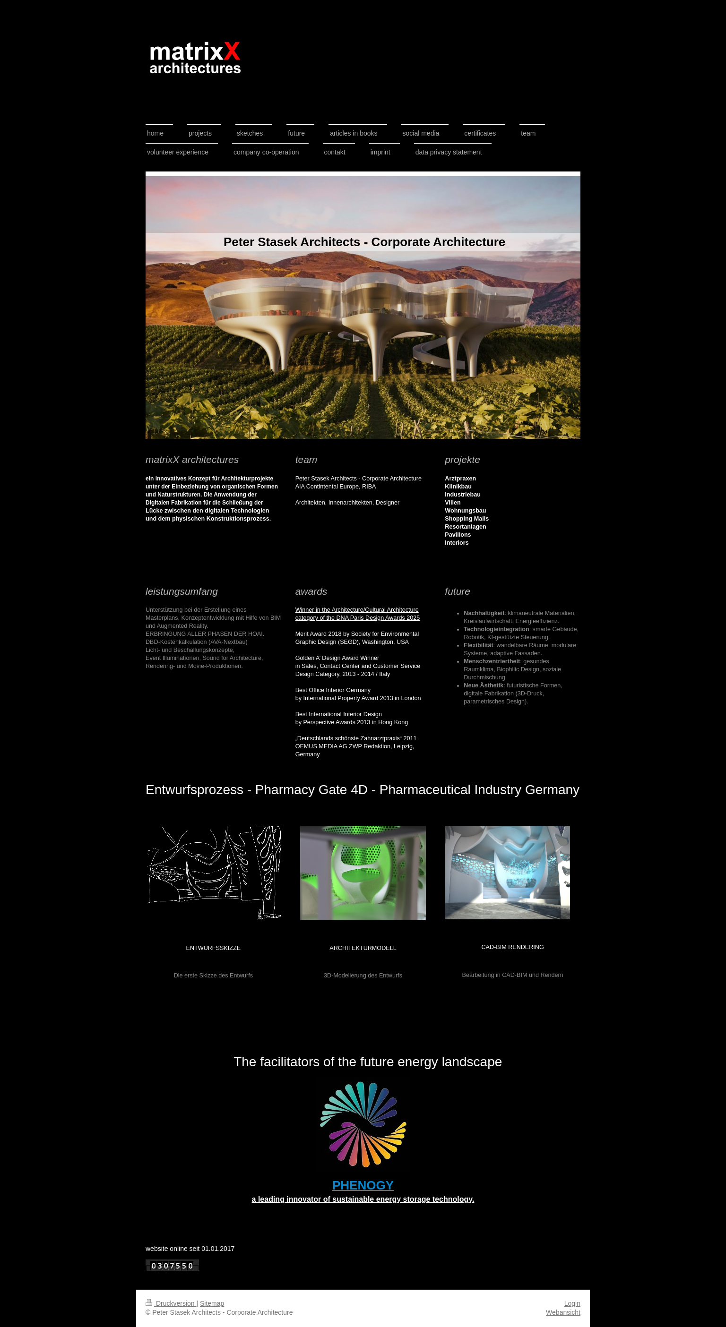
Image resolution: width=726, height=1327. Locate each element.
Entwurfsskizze (213, 948)
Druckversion (171, 1303)
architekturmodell (362, 948)
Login (572, 1303)
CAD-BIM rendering (513, 947)
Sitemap (212, 1303)
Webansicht (563, 1312)
